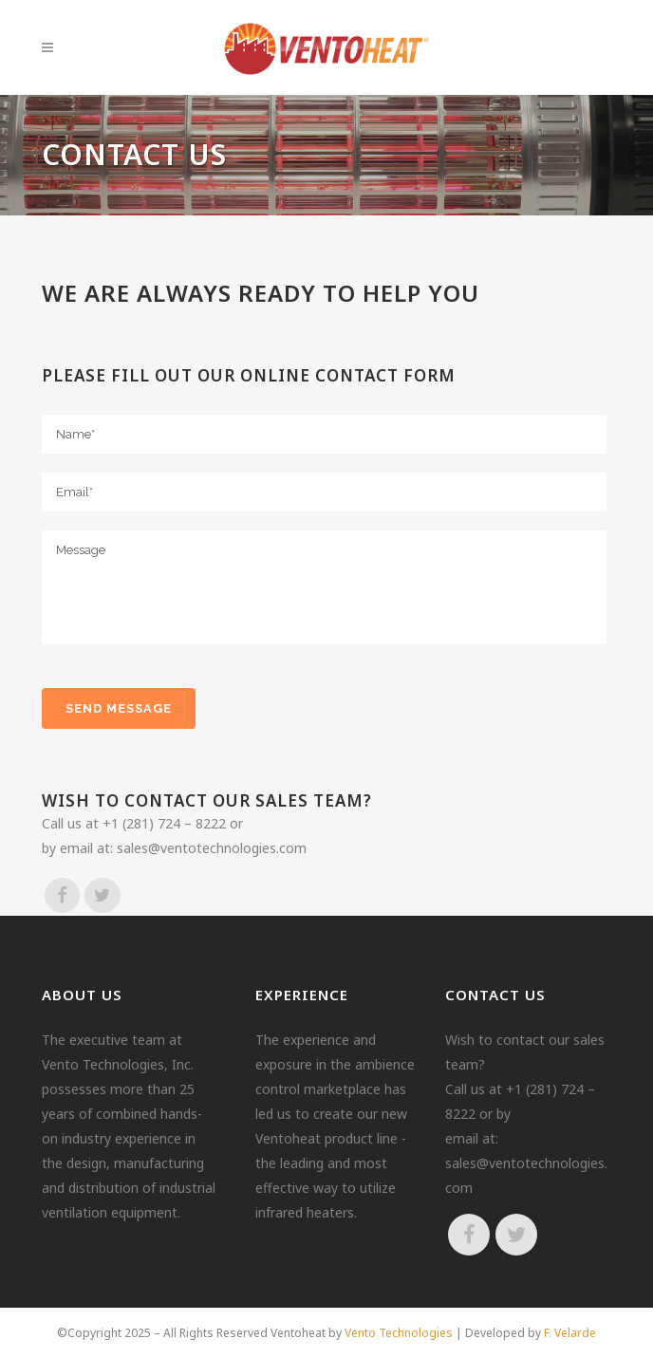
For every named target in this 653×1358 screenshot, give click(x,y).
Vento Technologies (399, 1333)
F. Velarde (570, 1333)
